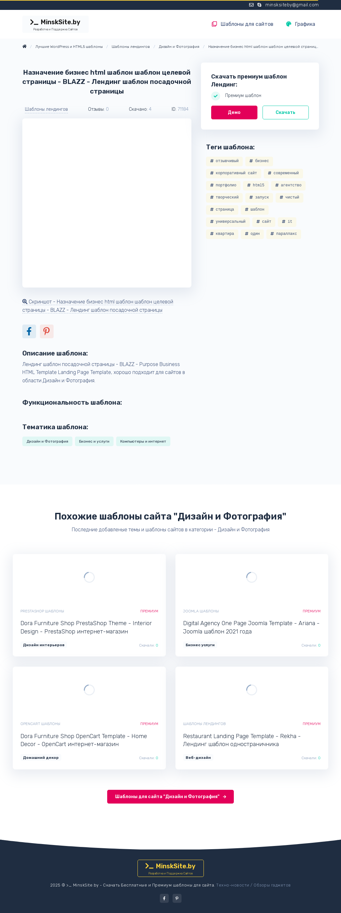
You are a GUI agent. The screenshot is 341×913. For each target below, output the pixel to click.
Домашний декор (41, 757)
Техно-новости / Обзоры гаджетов (253, 885)
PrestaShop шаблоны (42, 611)
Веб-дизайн (198, 757)
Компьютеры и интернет (143, 441)
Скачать (285, 112)
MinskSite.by (55, 25)
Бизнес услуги (200, 645)
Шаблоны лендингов (46, 109)
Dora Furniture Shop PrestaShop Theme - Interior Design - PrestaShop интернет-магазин (86, 627)
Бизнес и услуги (94, 441)
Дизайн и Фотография (47, 441)
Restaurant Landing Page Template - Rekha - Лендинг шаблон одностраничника (242, 740)
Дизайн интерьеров (43, 645)
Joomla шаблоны (201, 611)
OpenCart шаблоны (40, 724)
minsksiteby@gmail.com (292, 5)
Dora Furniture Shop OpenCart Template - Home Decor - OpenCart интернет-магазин (83, 740)
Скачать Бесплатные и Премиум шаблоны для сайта (158, 885)
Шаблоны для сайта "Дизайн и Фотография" (170, 796)
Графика (300, 24)
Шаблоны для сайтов (242, 24)
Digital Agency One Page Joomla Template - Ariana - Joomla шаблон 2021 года (251, 627)
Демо (234, 112)
